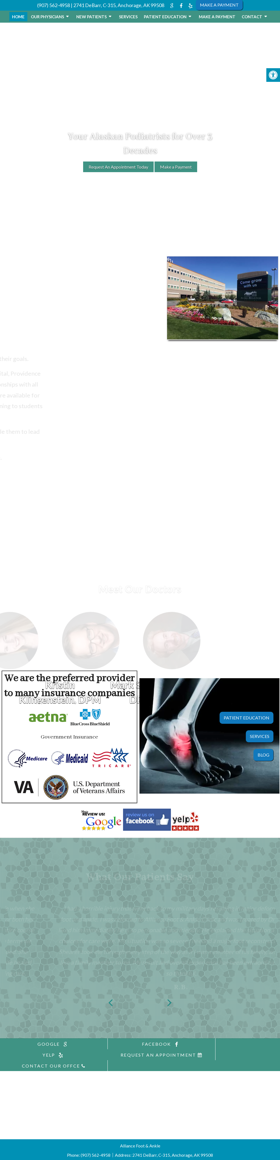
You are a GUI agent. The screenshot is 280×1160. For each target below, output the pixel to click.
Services (128, 16)
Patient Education (165, 16)
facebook (139, 1044)
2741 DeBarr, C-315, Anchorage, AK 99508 (118, 5)
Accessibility (115, 1153)
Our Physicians (47, 16)
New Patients (91, 16)
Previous (110, 1001)
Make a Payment (217, 16)
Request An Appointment (46, 1054)
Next (169, 1001)
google (46, 1044)
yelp (233, 1044)
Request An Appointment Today (118, 166)
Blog (263, 754)
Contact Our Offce (140, 1054)
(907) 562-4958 (53, 5)
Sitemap (92, 1153)
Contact (252, 16)
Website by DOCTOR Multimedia (163, 1153)
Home (18, 16)
